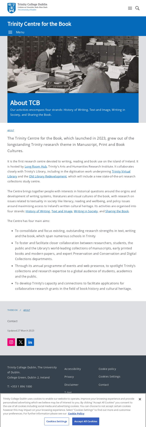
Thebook (12, 310)
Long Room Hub (36, 166)
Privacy (69, 376)
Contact (12, 321)
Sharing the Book (117, 211)
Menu (16, 32)
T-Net (68, 392)
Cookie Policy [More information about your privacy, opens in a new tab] (76, 416)
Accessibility (72, 369)
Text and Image (62, 211)
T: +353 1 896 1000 (19, 386)
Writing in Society (86, 211)
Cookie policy (107, 369)
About (10, 130)
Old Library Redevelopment (48, 176)
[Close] (140, 402)
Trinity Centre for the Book (39, 23)
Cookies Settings (109, 376)
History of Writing (38, 211)
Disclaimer (71, 384)
